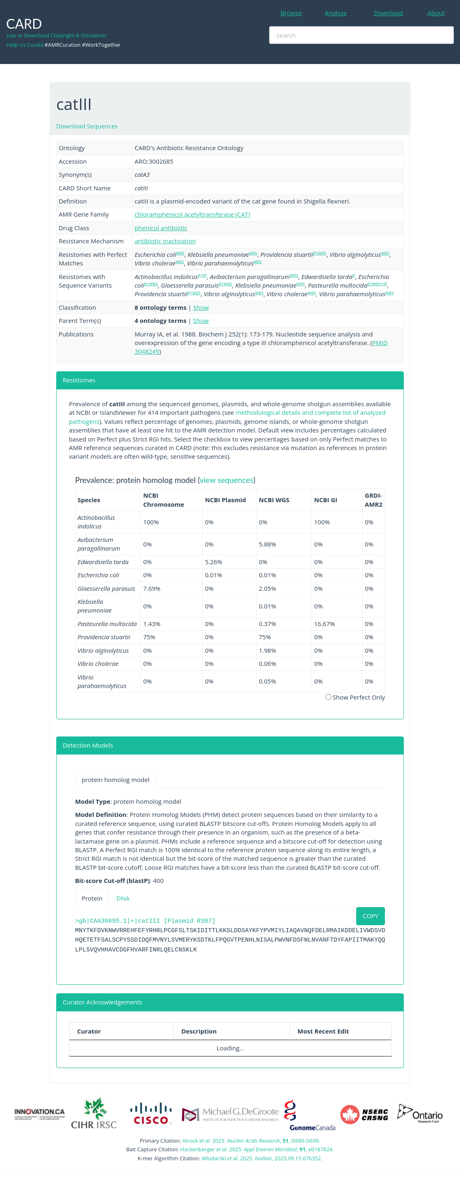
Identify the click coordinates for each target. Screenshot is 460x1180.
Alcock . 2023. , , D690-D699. (251, 1140)
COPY (371, 916)
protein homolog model (115, 779)
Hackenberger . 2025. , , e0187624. (257, 1149)
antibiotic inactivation (165, 241)
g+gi (202, 275)
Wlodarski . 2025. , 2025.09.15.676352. (261, 1158)
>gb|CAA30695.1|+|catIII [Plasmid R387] (145, 921)
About (436, 13)
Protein (92, 898)
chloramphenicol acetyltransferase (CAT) (192, 214)
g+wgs (320, 252)
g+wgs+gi (377, 283)
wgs (180, 252)
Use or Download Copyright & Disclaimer (57, 35)
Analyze (336, 13)
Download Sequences (87, 126)
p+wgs (151, 283)
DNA (123, 898)
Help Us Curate (25, 44)
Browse (291, 13)
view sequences (227, 480)
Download (388, 13)
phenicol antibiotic (161, 228)
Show (201, 307)
